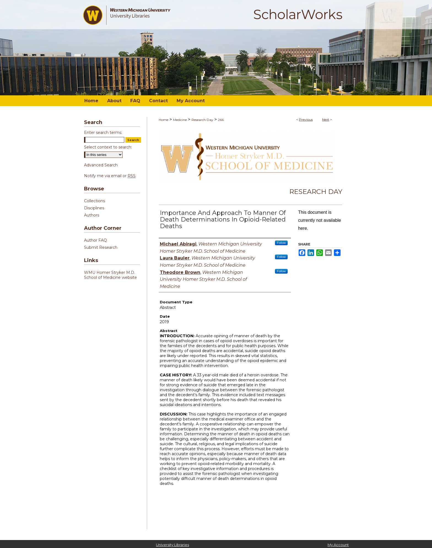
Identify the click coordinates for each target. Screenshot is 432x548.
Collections (94, 200)
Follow (281, 242)
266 (221, 120)
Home (163, 120)
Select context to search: (108, 147)
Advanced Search (101, 165)
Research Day (202, 120)
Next (325, 119)
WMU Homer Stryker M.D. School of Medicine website (110, 275)
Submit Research (100, 247)
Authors (91, 215)
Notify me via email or (110, 175)
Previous (306, 119)
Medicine (180, 120)
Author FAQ (95, 240)
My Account (338, 544)
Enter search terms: (103, 132)
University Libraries (172, 544)
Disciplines (94, 208)
